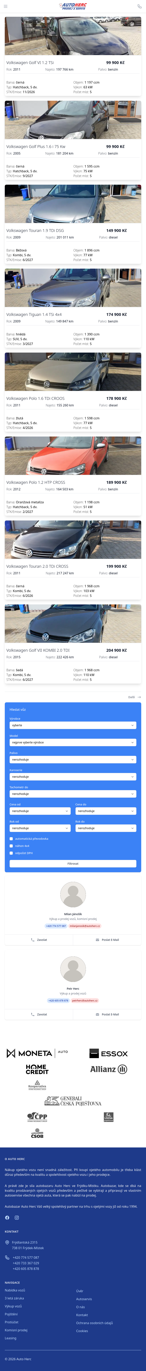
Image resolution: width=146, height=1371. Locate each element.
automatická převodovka (31, 839)
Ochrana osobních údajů (94, 1323)
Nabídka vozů (15, 1290)
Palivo (14, 753)
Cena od (15, 804)
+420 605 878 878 (26, 1269)
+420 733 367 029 (26, 1263)
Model (14, 736)
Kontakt (82, 1315)
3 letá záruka (14, 1298)
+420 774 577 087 (26, 1257)
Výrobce (15, 718)
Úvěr (79, 1291)
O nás (80, 1307)
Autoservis (84, 1299)
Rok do (80, 821)
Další (134, 697)
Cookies (82, 1331)
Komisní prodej (16, 1330)
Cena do (80, 804)
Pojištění (11, 1314)
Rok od (14, 821)
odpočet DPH (24, 853)
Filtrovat (73, 863)
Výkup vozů (13, 1306)
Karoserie (16, 770)
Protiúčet (11, 1322)
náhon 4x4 (22, 846)
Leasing (10, 1338)
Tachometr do (19, 787)
